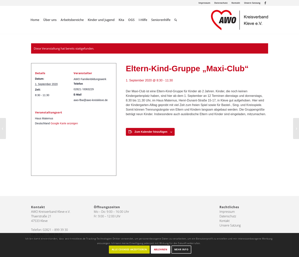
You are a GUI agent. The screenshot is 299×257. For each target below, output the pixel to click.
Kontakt (235, 2)
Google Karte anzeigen (64, 123)
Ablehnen (160, 249)
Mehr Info (181, 249)
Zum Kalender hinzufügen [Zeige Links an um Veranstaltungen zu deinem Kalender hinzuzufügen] (151, 131)
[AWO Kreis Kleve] (239, 20)
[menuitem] (204, 3)
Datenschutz (220, 2)
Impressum (204, 2)
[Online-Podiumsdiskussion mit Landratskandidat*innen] (3, 128)
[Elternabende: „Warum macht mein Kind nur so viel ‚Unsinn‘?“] (296, 128)
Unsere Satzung (252, 2)
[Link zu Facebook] (265, 3)
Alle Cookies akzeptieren (129, 249)
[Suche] (175, 20)
